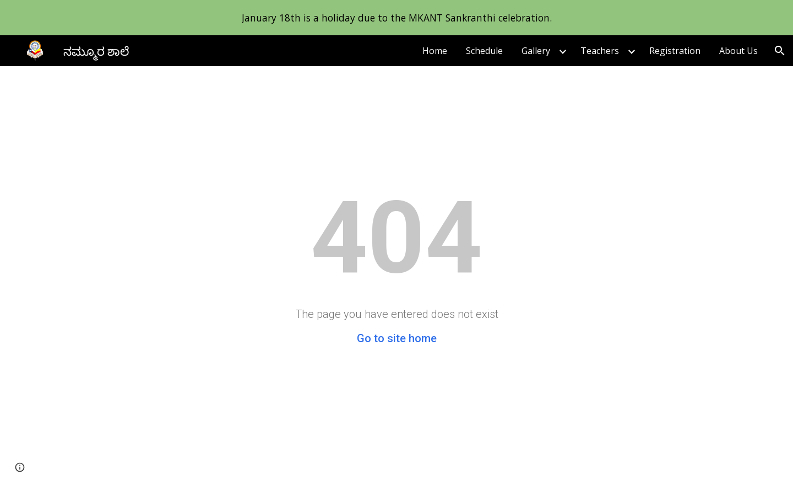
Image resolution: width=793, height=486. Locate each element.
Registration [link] (674, 51)
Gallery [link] (536, 51)
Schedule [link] (484, 51)
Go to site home (397, 338)
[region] (396, 17)
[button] (780, 50)
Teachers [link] (599, 51)
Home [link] (434, 51)
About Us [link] (738, 51)
